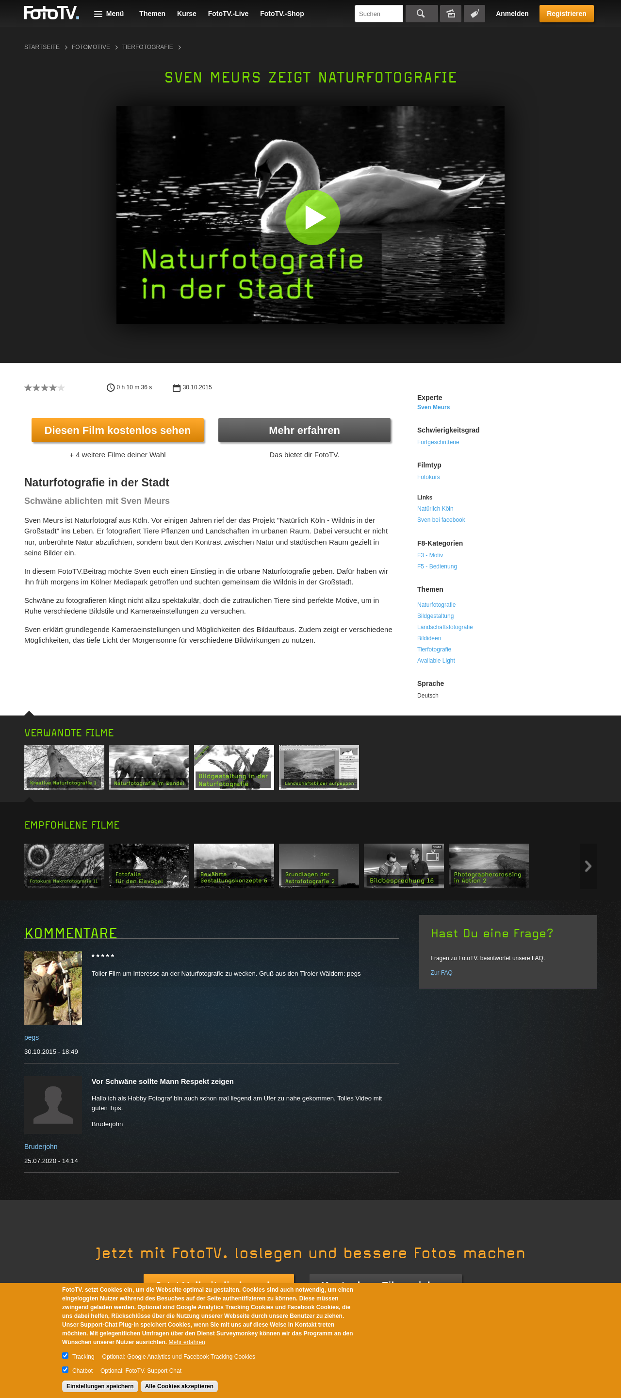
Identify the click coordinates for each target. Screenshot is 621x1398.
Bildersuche (450, 13)
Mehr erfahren (304, 430)
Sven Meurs (433, 407)
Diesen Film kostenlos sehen (118, 430)
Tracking (83, 1356)
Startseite (42, 47)
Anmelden (512, 13)
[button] (312, 217)
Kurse (186, 13)
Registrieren (567, 13)
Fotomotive (91, 47)
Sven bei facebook (441, 519)
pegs (31, 1037)
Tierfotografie (147, 47)
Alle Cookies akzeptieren (179, 1386)
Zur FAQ (442, 972)
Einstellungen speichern (100, 1386)
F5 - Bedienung (437, 566)
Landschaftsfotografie (445, 627)
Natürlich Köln (435, 508)
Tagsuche (474, 13)
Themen (152, 13)
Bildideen (429, 638)
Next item (588, 866)
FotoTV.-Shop (282, 13)
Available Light (436, 660)
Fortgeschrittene (438, 442)
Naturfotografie (436, 604)
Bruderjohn (41, 1146)
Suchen (422, 13)
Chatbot (82, 1370)
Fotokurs (428, 477)
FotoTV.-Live (228, 13)
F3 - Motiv (430, 555)
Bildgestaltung (435, 616)
